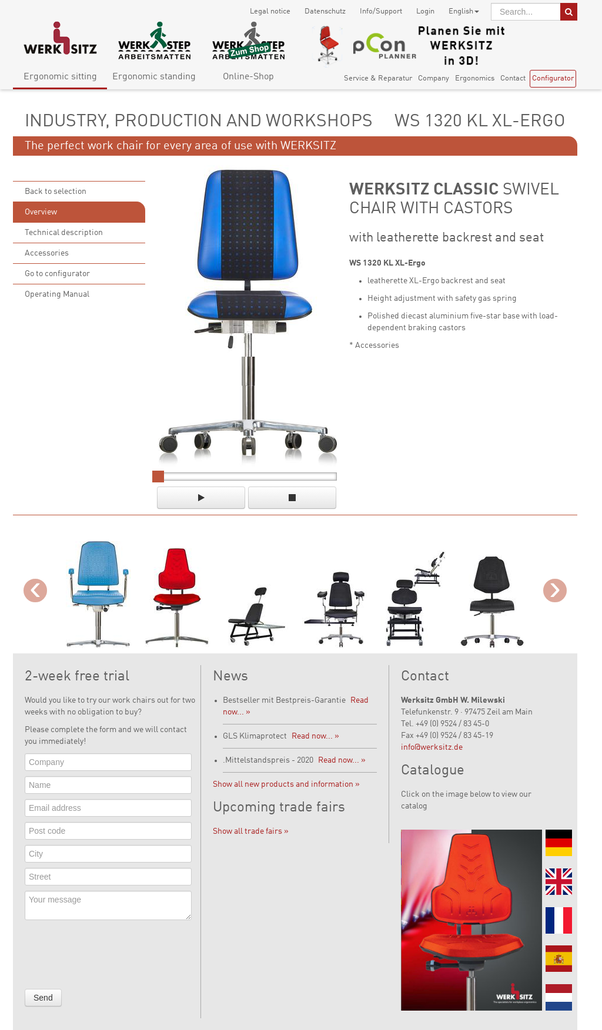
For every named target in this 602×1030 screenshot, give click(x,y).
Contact (513, 78)
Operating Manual (57, 294)
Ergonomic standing (154, 77)
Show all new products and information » (286, 784)
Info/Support (381, 11)
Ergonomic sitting (60, 77)
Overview (41, 212)
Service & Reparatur (378, 78)
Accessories (47, 253)
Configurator (553, 78)
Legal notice (270, 11)
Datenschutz (325, 11)
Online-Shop (248, 77)
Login (425, 11)
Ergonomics (474, 78)
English (464, 11)
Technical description (64, 233)
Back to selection (55, 191)
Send (43, 997)
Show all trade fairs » (251, 831)
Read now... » (315, 736)
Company (433, 78)
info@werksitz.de (432, 747)
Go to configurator (57, 274)
